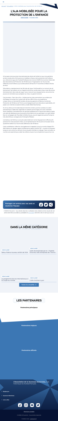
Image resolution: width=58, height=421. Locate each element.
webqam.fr (33, 419)
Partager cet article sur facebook (41, 205)
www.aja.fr (31, 212)
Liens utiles (6, 400)
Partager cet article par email (51, 205)
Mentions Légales (29, 411)
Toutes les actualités (28, 284)
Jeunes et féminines (8, 395)
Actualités (10, 6)
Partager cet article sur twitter (46, 205)
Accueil (4, 6)
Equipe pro (6, 391)
